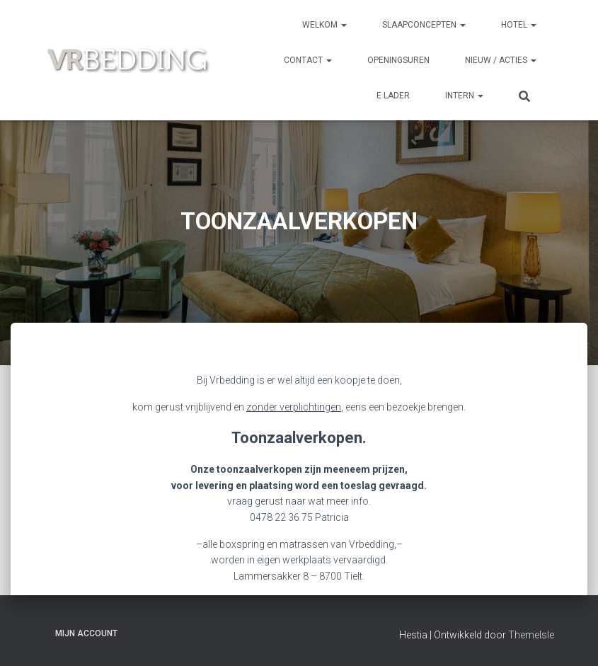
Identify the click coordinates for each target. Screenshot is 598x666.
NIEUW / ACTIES (500, 60)
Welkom (324, 25)
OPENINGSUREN (398, 60)
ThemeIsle (531, 635)
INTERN (464, 96)
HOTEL (518, 25)
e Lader (393, 96)
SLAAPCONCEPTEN (424, 25)
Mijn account (86, 633)
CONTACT (308, 60)
